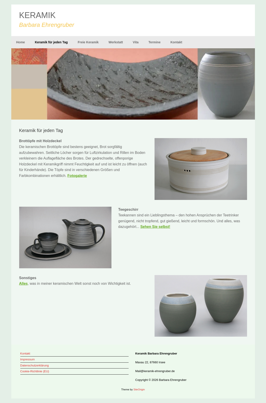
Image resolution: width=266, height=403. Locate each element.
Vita (136, 42)
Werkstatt (116, 42)
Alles (23, 283)
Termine (154, 42)
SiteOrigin (139, 389)
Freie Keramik (88, 42)
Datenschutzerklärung (34, 365)
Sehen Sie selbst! (155, 227)
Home (20, 42)
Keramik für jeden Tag (51, 42)
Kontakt (176, 42)
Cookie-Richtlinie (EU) (34, 371)
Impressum (27, 359)
